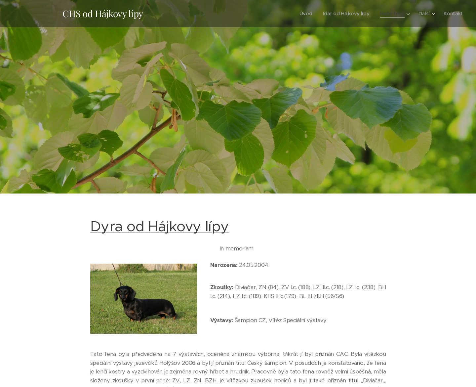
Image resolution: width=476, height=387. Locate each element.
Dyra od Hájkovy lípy (159, 226)
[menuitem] (303, 13)
